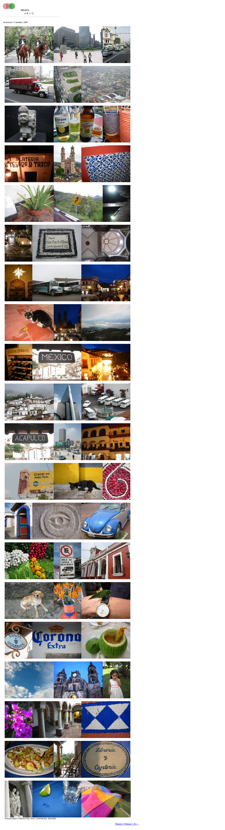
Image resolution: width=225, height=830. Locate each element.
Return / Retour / (126, 824)
